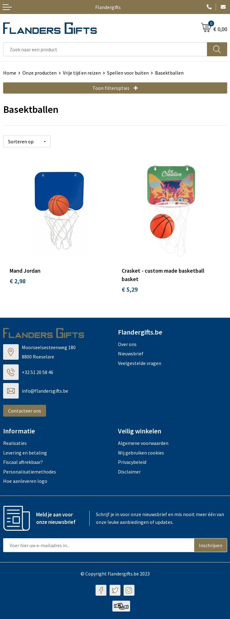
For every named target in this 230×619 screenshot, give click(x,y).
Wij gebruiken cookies (141, 453)
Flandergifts (108, 7)
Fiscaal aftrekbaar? (23, 462)
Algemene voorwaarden (143, 443)
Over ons (127, 344)
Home (9, 73)
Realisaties (15, 443)
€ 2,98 (18, 281)
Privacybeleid (132, 462)
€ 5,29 (130, 289)
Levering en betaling (25, 453)
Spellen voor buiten (128, 73)
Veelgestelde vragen (139, 363)
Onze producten (39, 73)
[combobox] (105, 49)
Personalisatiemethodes (29, 472)
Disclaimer (129, 472)
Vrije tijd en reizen (82, 73)
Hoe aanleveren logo (25, 481)
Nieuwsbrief (130, 353)
